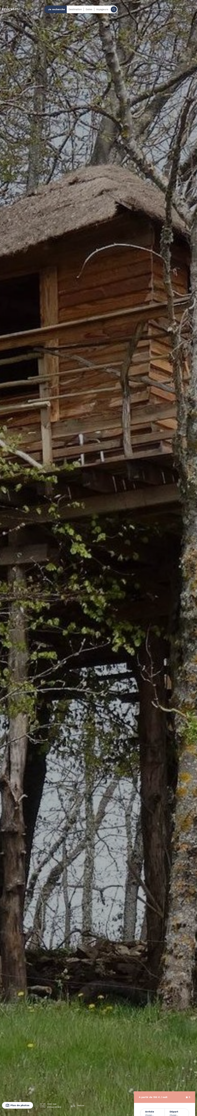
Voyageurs (102, 9)
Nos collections (153, 9)
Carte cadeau (174, 9)
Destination (75, 9)
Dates (89, 9)
